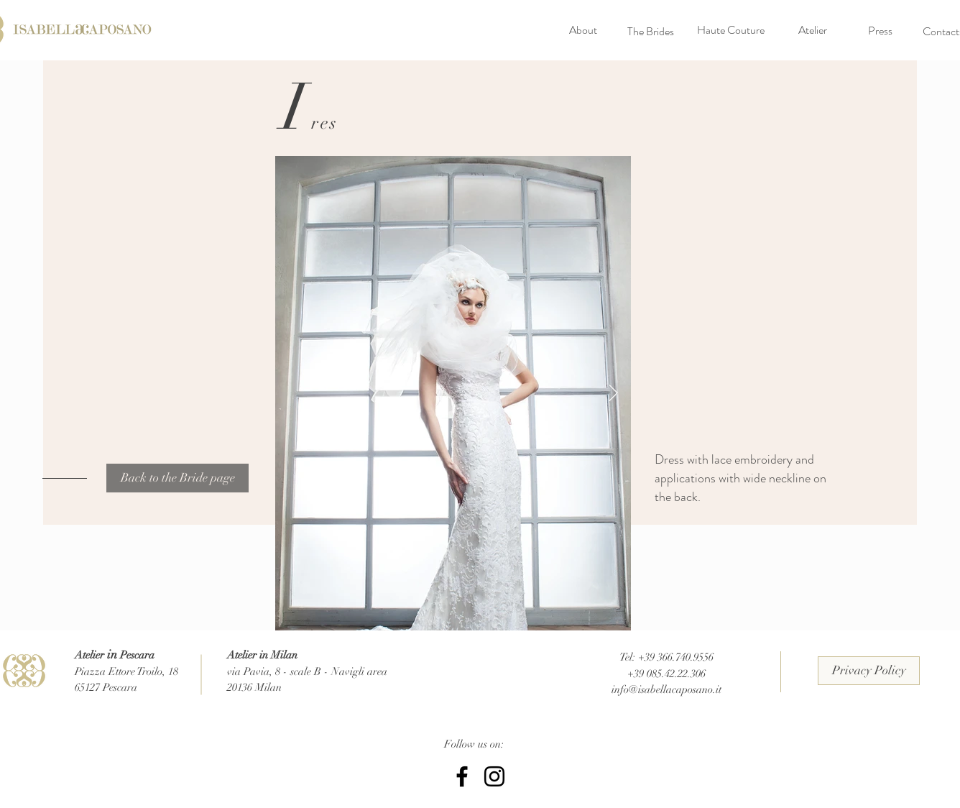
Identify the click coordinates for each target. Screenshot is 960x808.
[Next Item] (613, 393)
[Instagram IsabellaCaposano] (494, 776)
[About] (583, 30)
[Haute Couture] (731, 30)
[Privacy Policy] (869, 670)
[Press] (880, 31)
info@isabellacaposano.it (666, 689)
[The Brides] (650, 31)
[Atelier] (813, 30)
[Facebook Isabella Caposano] (462, 776)
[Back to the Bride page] (177, 478)
